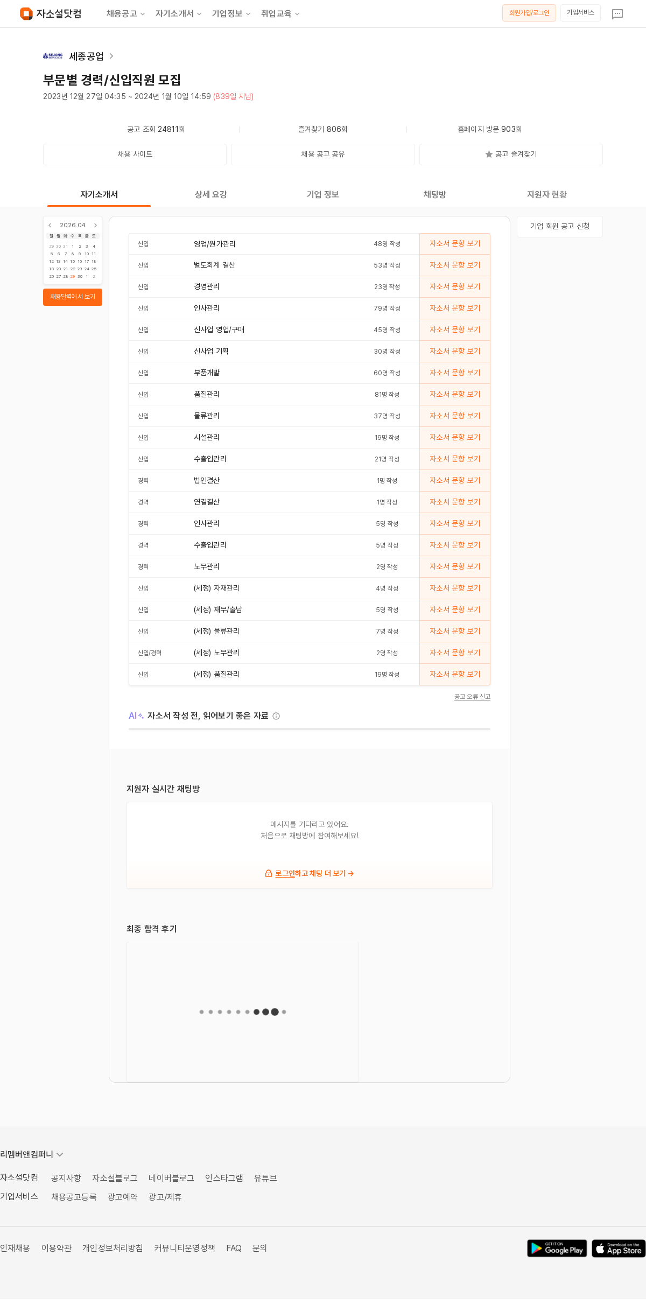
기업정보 (232, 14)
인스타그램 (224, 1178)
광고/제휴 (165, 1197)
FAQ (234, 1248)
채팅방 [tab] (435, 195)
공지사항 (66, 1178)
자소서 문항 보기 (455, 243)
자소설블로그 (115, 1178)
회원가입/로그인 (529, 13)
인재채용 (15, 1248)
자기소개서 (179, 14)
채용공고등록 (74, 1197)
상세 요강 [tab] (211, 195)
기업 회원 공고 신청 (559, 226)
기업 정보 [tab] (323, 195)
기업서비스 (580, 12)
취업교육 (281, 14)
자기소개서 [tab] (99, 195)
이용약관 (56, 1248)
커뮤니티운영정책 (185, 1248)
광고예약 (123, 1197)
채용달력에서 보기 (72, 296)
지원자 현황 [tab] (547, 195)
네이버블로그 (171, 1178)
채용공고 (127, 14)
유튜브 (265, 1178)
